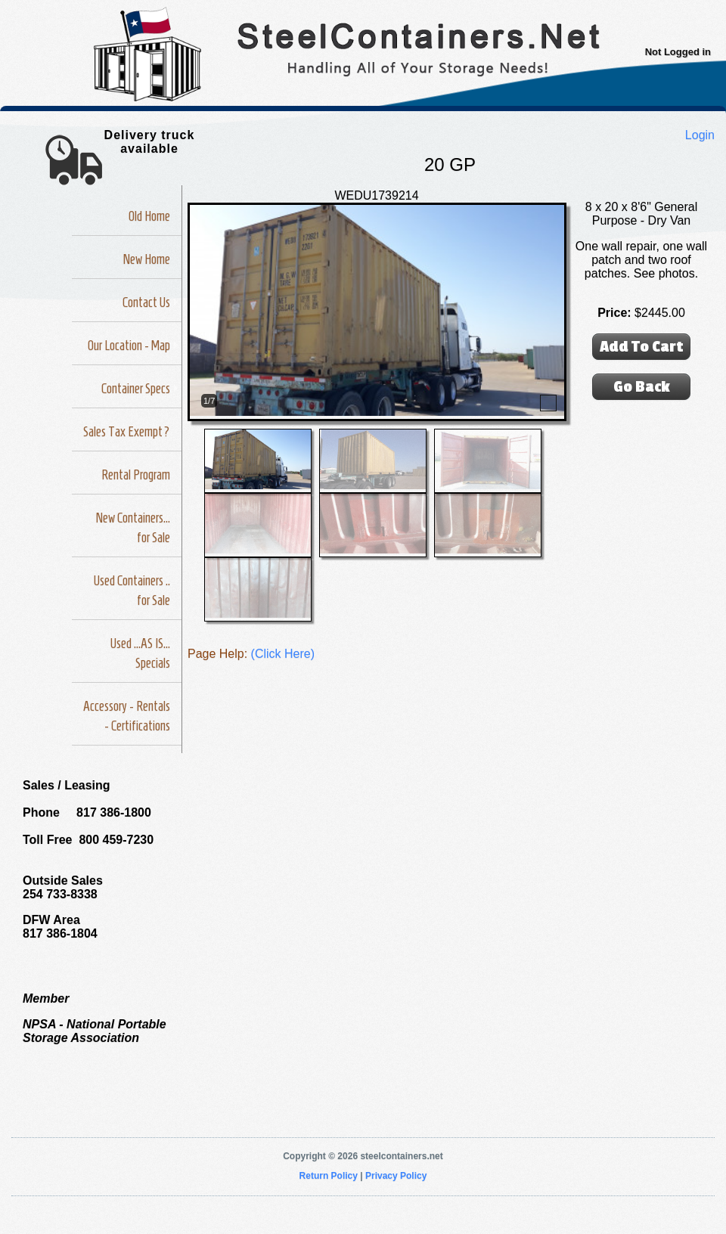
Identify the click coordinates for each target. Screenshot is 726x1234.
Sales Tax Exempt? (126, 431)
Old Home (149, 216)
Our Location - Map (129, 345)
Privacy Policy (396, 1175)
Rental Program (135, 474)
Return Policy (328, 1175)
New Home (146, 259)
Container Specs (135, 388)
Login (700, 135)
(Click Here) (283, 653)
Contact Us (146, 302)
